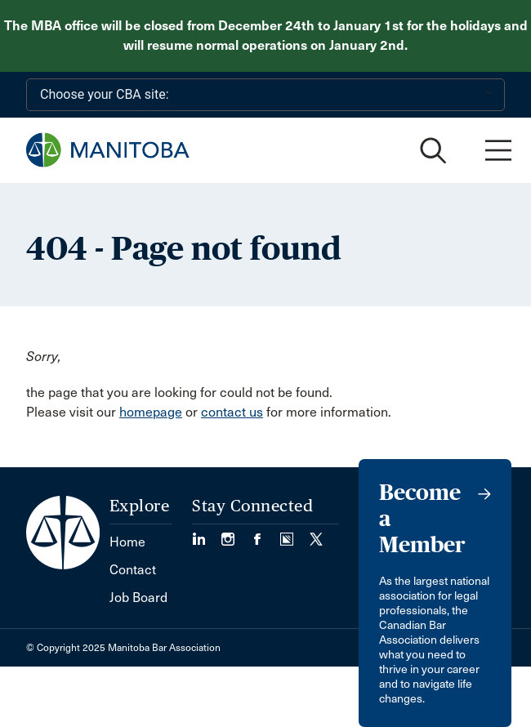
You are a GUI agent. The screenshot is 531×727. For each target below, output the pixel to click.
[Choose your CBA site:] (265, 94)
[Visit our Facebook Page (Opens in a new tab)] (265, 534)
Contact (132, 570)
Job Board (138, 597)
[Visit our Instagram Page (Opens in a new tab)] (236, 534)
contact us (232, 412)
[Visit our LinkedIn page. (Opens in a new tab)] (206, 534)
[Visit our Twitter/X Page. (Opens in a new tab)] (316, 534)
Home (127, 542)
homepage (150, 412)
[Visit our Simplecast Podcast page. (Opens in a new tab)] (295, 534)
